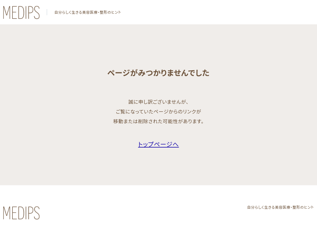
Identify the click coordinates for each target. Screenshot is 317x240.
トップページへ (158, 144)
